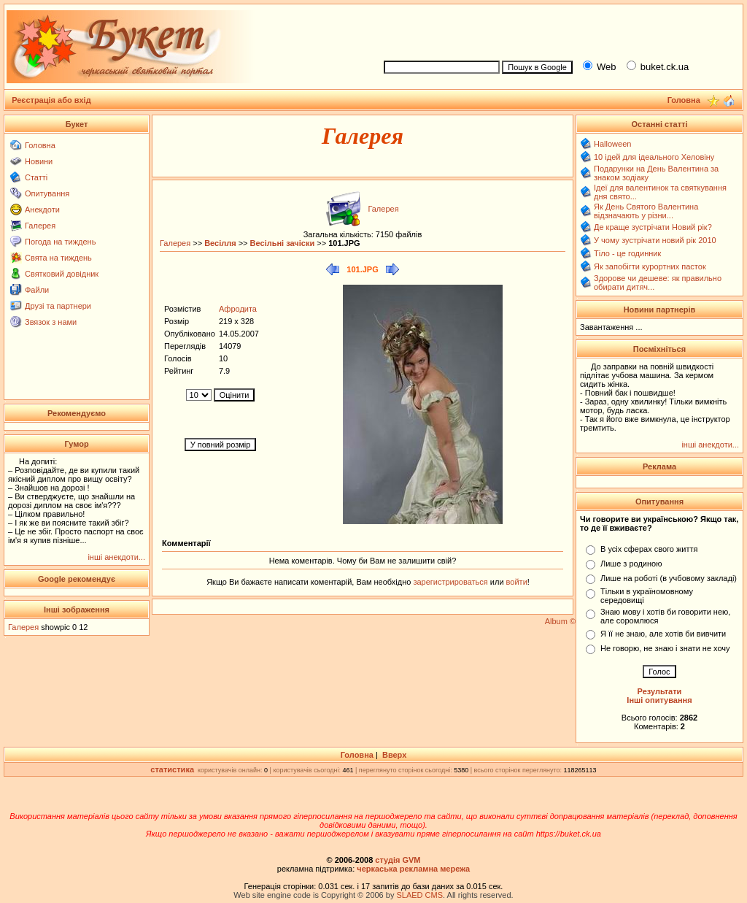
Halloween (612, 143)
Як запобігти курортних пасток (650, 266)
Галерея (40, 225)
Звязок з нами (51, 322)
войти (515, 581)
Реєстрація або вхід (51, 100)
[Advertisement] (557, 30)
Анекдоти (42, 209)
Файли (37, 289)
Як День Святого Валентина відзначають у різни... (646, 211)
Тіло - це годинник (627, 253)
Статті (36, 177)
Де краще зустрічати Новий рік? (653, 227)
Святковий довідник (61, 273)
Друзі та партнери (58, 305)
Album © (560, 621)
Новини (39, 161)
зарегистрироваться (451, 581)
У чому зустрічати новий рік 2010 (655, 240)
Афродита (238, 308)
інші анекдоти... (116, 557)
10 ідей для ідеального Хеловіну (654, 157)
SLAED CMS (419, 895)
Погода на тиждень (60, 241)
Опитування (47, 193)
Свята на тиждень (58, 257)
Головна (40, 145)
